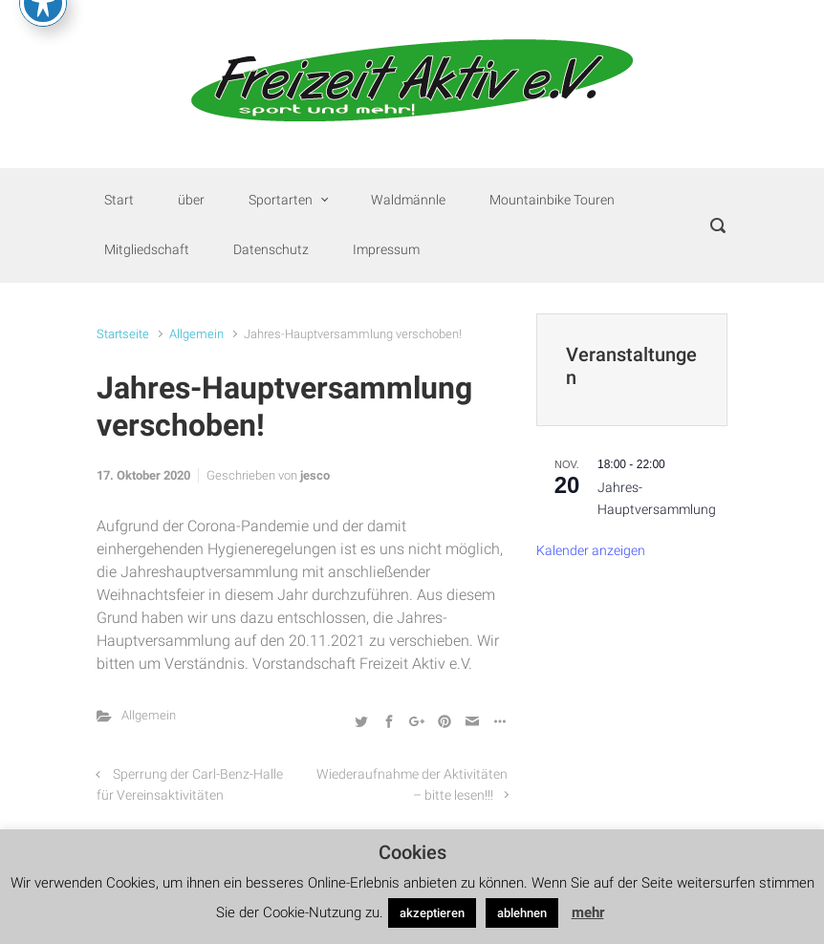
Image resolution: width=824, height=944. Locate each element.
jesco (315, 475)
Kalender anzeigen (590, 551)
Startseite (123, 334)
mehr (588, 912)
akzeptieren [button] (432, 913)
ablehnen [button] (522, 913)
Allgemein (196, 334)
